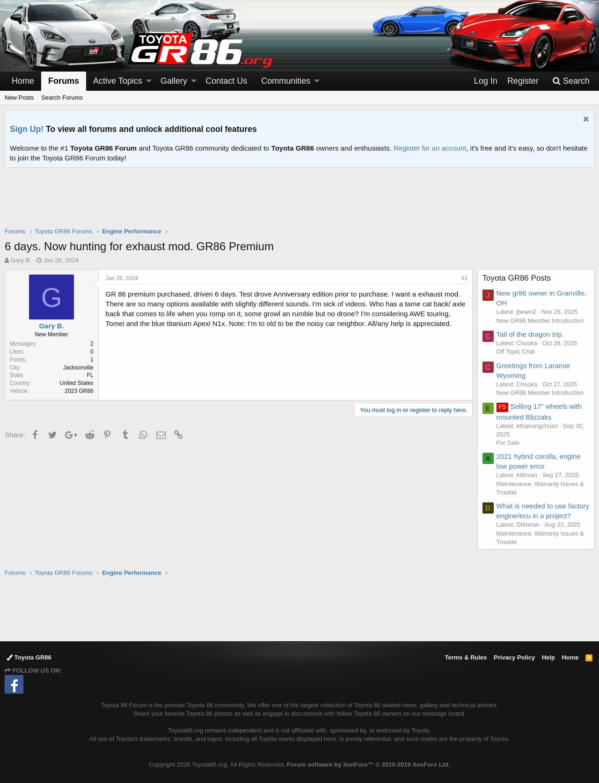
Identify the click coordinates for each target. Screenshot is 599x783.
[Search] (571, 81)
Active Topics (117, 81)
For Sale (508, 442)
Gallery (174, 81)
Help (548, 657)
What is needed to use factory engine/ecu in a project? (532, 515)
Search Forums (62, 97)
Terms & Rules (466, 657)
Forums (63, 81)
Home (23, 81)
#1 (464, 278)
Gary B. (21, 260)
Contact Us (226, 81)
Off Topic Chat (516, 351)
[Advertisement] (299, 203)
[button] (148, 81)
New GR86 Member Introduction (540, 320)
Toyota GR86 (29, 657)
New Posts (19, 97)
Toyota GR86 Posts (516, 278)
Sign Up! (27, 129)
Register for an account (430, 148)
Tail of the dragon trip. (530, 334)
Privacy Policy (514, 657)
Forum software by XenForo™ (368, 764)
